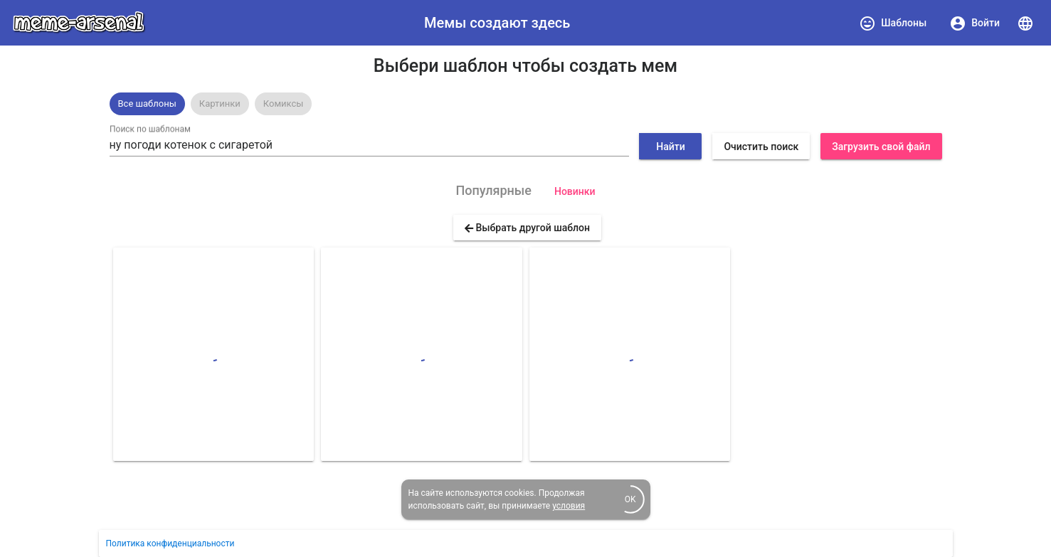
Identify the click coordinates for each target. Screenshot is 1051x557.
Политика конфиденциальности (170, 543)
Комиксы (283, 103)
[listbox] (526, 104)
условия (568, 506)
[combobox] (369, 145)
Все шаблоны (147, 103)
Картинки (220, 103)
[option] (147, 103)
